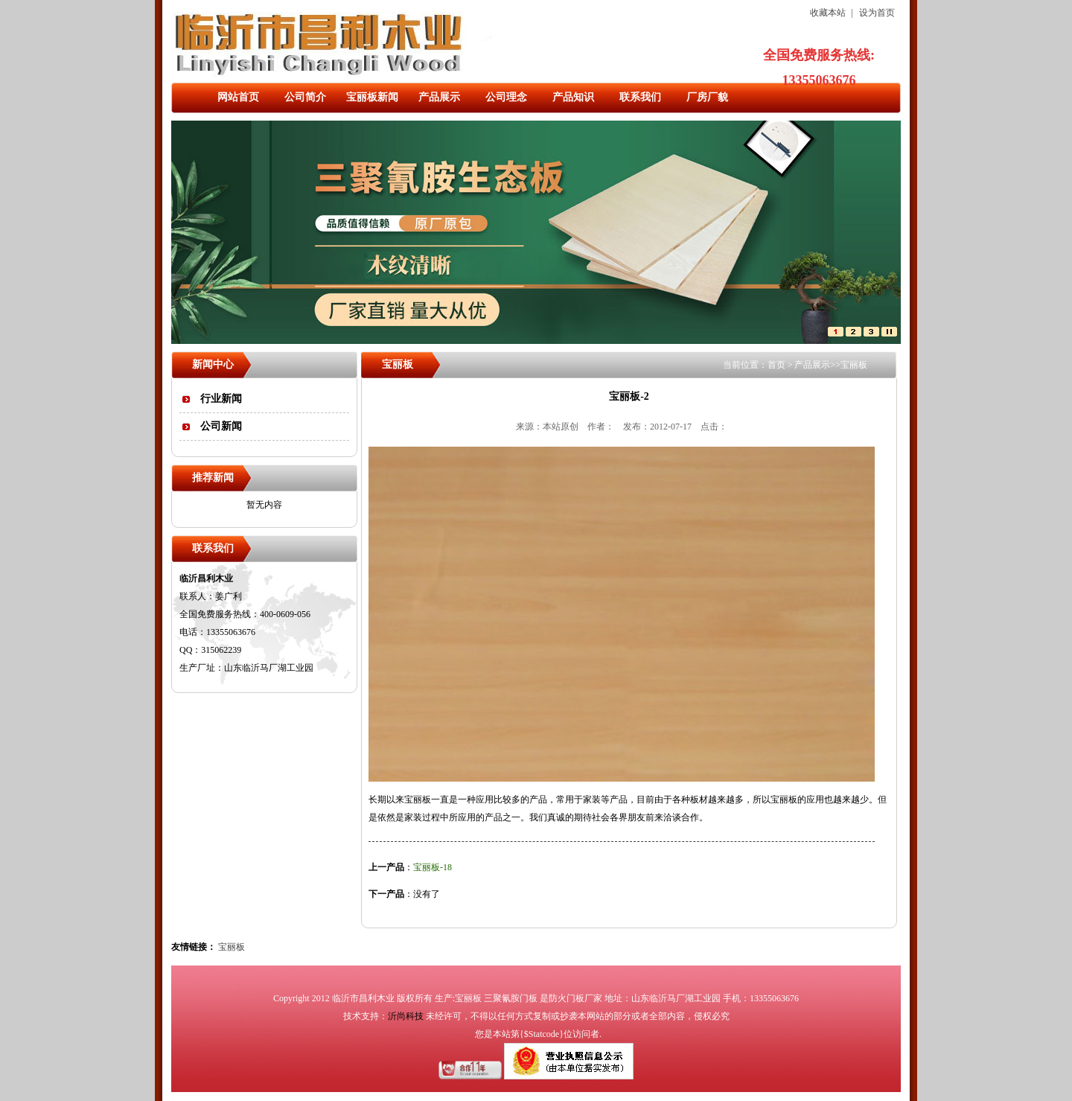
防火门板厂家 (575, 998)
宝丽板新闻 (372, 97)
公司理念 (506, 97)
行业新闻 (221, 398)
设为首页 (877, 12)
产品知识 (573, 97)
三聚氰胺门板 (510, 998)
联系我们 (640, 97)
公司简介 (305, 97)
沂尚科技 (406, 1016)
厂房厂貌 (707, 97)
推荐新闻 (213, 477)
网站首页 (238, 97)
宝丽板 (853, 365)
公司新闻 (221, 426)
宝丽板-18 (432, 867)
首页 (776, 365)
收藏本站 (828, 12)
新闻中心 (213, 364)
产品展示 (439, 97)
